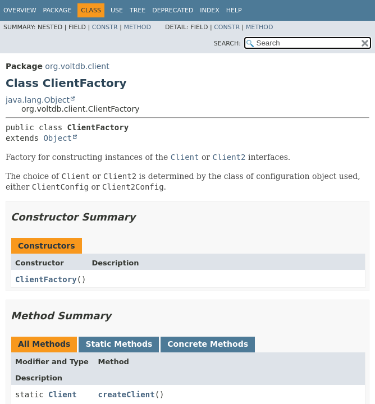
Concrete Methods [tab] (207, 343)
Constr (105, 27)
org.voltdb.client (77, 66)
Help (234, 10)
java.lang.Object (38, 99)
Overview (19, 10)
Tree (137, 10)
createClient (126, 394)
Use (117, 10)
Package (57, 10)
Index (209, 10)
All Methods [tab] (44, 343)
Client (62, 394)
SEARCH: (227, 43)
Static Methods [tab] (118, 343)
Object (57, 138)
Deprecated (172, 10)
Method (137, 27)
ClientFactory (46, 279)
